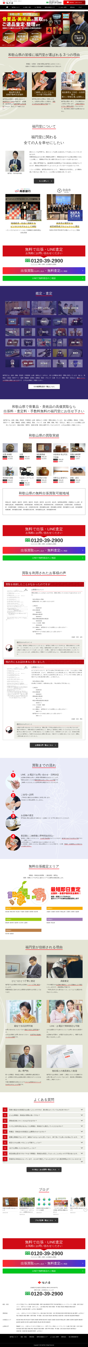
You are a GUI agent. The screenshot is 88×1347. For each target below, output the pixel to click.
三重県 (68, 911)
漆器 (59, 1306)
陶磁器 (67, 1306)
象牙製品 (59, 1304)
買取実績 (38, 8)
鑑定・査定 (27, 8)
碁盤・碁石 (77, 1304)
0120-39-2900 (44, 261)
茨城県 (27, 911)
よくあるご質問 (62, 7)
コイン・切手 (20, 1306)
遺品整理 (39, 1309)
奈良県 (57, 911)
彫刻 (44, 1306)
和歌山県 (62, 911)
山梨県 (25, 922)
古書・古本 (32, 1306)
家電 (66, 1313)
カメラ (26, 1306)
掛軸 (70, 1306)
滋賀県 (77, 911)
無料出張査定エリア (50, 7)
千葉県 (22, 911)
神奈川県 (12, 911)
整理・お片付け (32, 1309)
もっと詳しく (44, 181)
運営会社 (72, 7)
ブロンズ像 (27, 1304)
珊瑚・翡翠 (39, 1304)
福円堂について (16, 7)
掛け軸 (72, 1313)
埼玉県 (17, 911)
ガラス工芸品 (20, 1304)
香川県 (7, 933)
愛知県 (7, 922)
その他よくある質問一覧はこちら (44, 1169)
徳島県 (12, 933)
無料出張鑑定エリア (42, 1337)
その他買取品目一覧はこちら (44, 386)
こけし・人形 (38, 1306)
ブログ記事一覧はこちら (44, 1220)
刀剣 (55, 1304)
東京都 (7, 911)
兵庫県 (72, 911)
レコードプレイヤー (67, 1304)
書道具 (48, 1304)
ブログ (80, 7)
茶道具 (63, 1306)
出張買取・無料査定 (44, 270)
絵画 (74, 1306)
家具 (50, 1306)
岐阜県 (12, 922)
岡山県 (53, 922)
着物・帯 (54, 1306)
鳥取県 (48, 922)
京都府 (53, 911)
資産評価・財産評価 (21, 1309)
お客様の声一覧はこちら (44, 745)
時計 (47, 1306)
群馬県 (31, 911)
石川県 (21, 922)
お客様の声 (6, 1326)
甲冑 (51, 1304)
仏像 (44, 1304)
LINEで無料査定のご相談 (44, 278)
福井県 (16, 922)
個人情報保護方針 (73, 1337)
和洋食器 (33, 1304)
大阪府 (48, 911)
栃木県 (36, 911)
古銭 (81, 1304)
